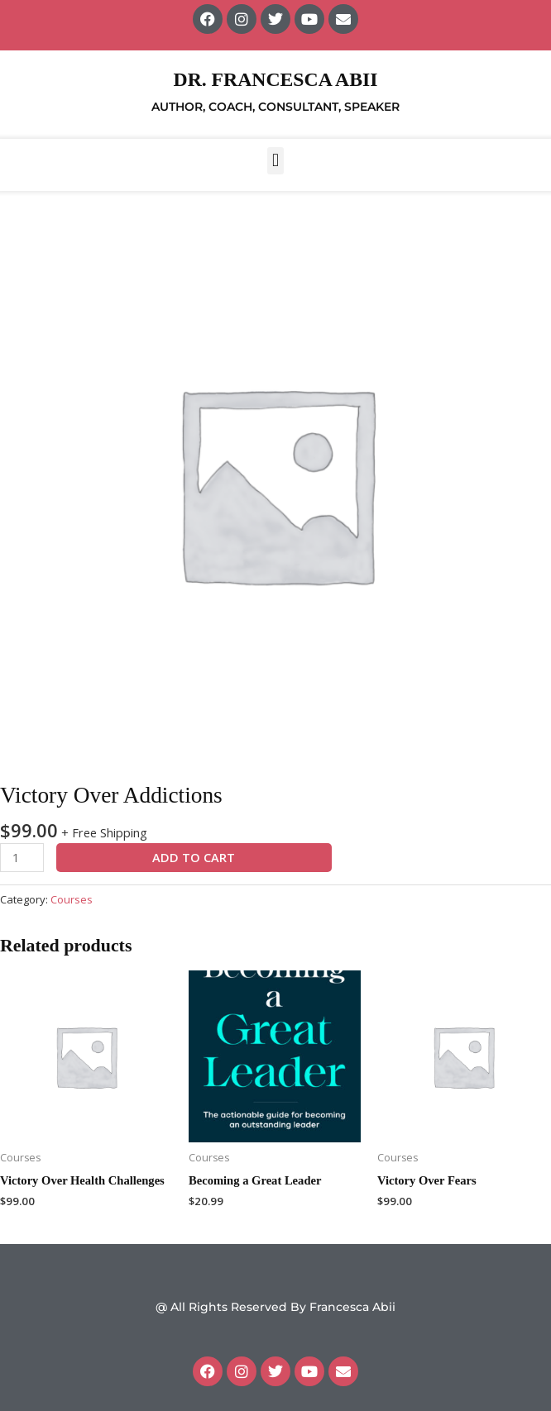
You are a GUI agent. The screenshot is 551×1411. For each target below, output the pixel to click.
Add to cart (193, 857)
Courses (71, 899)
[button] (275, 160)
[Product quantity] (22, 857)
